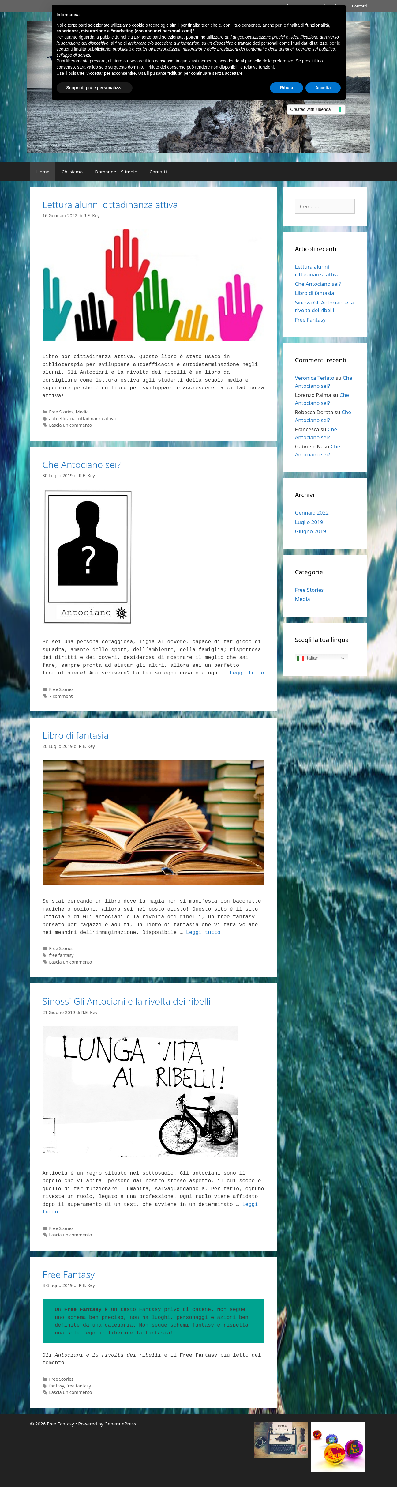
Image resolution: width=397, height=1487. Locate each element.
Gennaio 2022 (312, 512)
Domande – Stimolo (116, 171)
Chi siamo (72, 171)
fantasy (56, 1386)
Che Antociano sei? (82, 464)
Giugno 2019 (310, 531)
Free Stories (61, 412)
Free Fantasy (69, 1274)
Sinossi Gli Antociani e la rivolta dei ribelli (127, 1001)
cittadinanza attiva (97, 418)
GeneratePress (120, 1424)
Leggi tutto (247, 673)
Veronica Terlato (315, 377)
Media (82, 412)
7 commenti (61, 696)
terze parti (151, 37)
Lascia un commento (70, 425)
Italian (308, 658)
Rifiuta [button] (286, 87)
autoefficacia (62, 418)
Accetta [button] (323, 87)
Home (43, 171)
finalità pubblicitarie (92, 49)
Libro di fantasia (76, 735)
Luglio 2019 (309, 522)
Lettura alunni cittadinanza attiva (110, 204)
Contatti (359, 6)
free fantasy (61, 955)
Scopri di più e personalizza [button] (94, 87)
